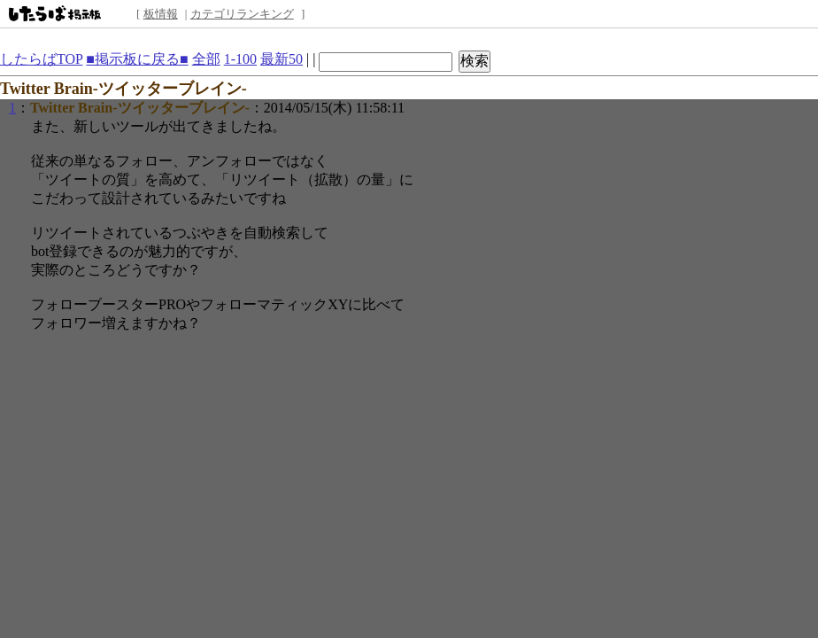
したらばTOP (41, 58)
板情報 (160, 13)
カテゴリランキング (242, 13)
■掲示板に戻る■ (137, 58)
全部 (206, 58)
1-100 (240, 58)
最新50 (281, 58)
